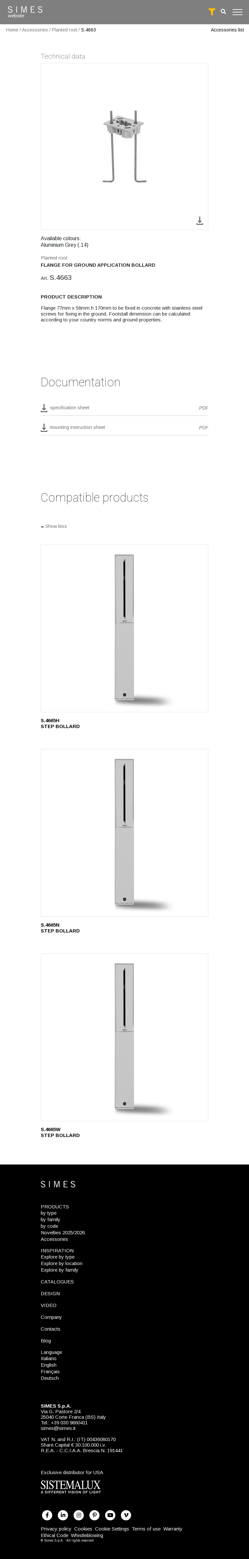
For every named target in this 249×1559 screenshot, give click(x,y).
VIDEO (49, 1305)
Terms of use (146, 1528)
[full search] (211, 12)
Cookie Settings (112, 1528)
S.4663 (88, 29)
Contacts (50, 1329)
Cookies (83, 1528)
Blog (46, 1340)
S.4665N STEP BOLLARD (60, 927)
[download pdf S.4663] (124, 410)
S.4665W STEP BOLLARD (60, 1132)
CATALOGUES (57, 1281)
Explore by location (61, 1263)
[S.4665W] (124, 1037)
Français (50, 1371)
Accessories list (227, 29)
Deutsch (50, 1378)
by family (50, 1219)
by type (49, 1213)
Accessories (35, 29)
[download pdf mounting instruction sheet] (124, 429)
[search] (223, 11)
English (49, 1365)
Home (12, 29)
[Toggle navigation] (237, 12)
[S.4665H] (124, 628)
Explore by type (58, 1257)
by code (49, 1226)
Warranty (173, 1528)
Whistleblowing (87, 1535)
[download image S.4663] (199, 220)
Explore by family (60, 1270)
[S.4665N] (124, 833)
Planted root (64, 29)
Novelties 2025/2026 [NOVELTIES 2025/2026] (63, 1232)
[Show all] (124, 527)
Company (51, 1317)
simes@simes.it (58, 1428)
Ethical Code (54, 1535)
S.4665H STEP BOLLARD (60, 723)
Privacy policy (56, 1528)
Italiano (49, 1358)
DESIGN (50, 1293)
